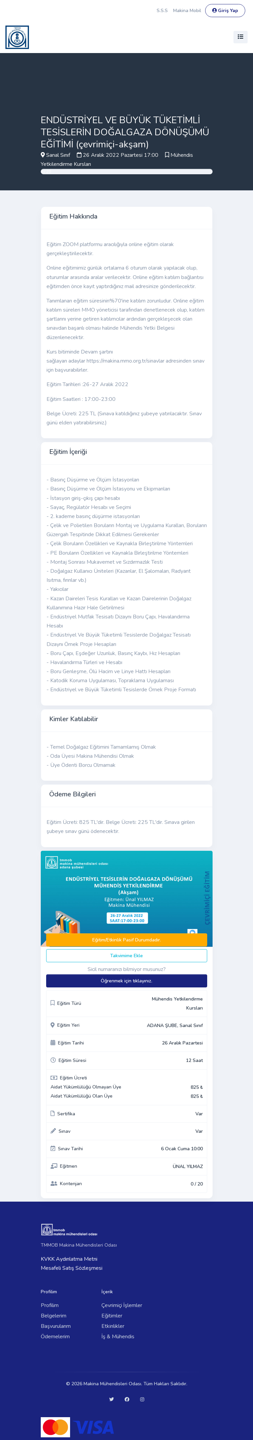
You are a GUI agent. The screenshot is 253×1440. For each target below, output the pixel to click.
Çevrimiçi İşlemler (121, 1305)
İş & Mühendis (117, 1336)
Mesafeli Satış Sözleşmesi (71, 1268)
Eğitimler (111, 1315)
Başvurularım (56, 1326)
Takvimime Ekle (126, 956)
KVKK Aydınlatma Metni (69, 1259)
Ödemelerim (55, 1336)
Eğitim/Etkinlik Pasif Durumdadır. (126, 940)
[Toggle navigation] (240, 37)
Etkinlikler (112, 1326)
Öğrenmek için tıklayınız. (126, 981)
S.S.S (162, 10)
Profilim (50, 1305)
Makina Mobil (187, 10)
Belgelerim (53, 1315)
